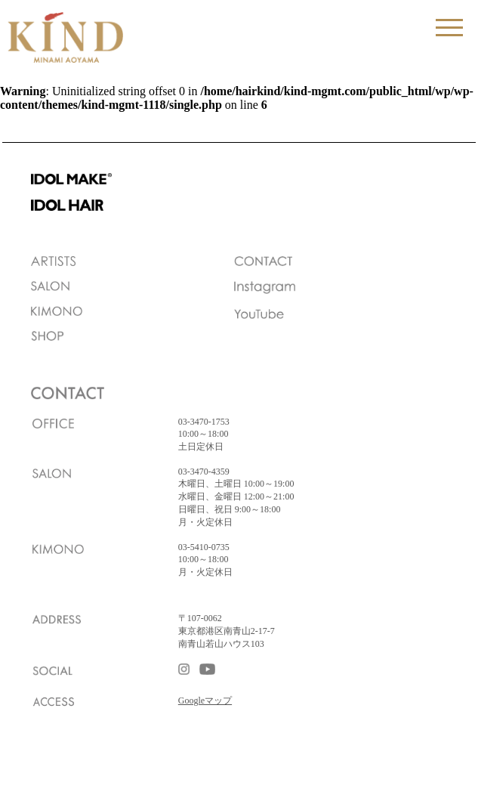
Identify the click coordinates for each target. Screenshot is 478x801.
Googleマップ (205, 700)
